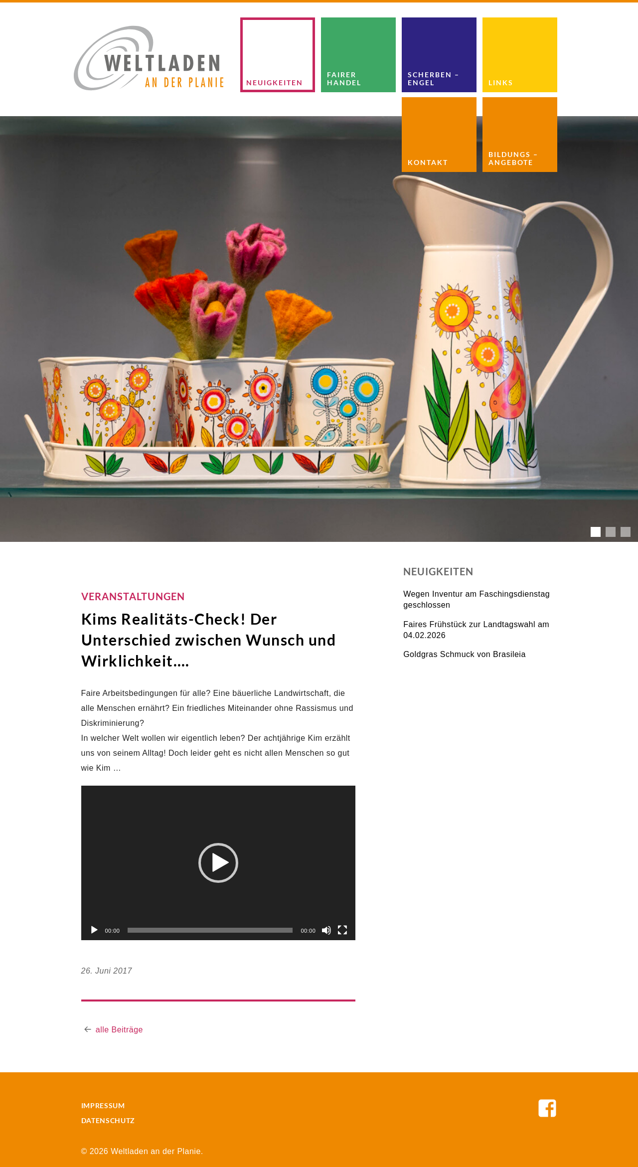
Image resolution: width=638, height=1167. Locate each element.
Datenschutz (108, 1120)
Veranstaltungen (133, 596)
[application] (218, 863)
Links (500, 82)
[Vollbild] (342, 930)
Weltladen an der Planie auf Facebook (547, 1108)
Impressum (103, 1105)
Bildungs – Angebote (513, 158)
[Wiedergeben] (94, 930)
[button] (218, 863)
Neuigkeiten (274, 82)
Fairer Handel (344, 78)
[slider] (210, 930)
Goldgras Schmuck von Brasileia (464, 654)
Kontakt (428, 162)
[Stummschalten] (326, 930)
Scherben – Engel (434, 78)
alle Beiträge (119, 1029)
